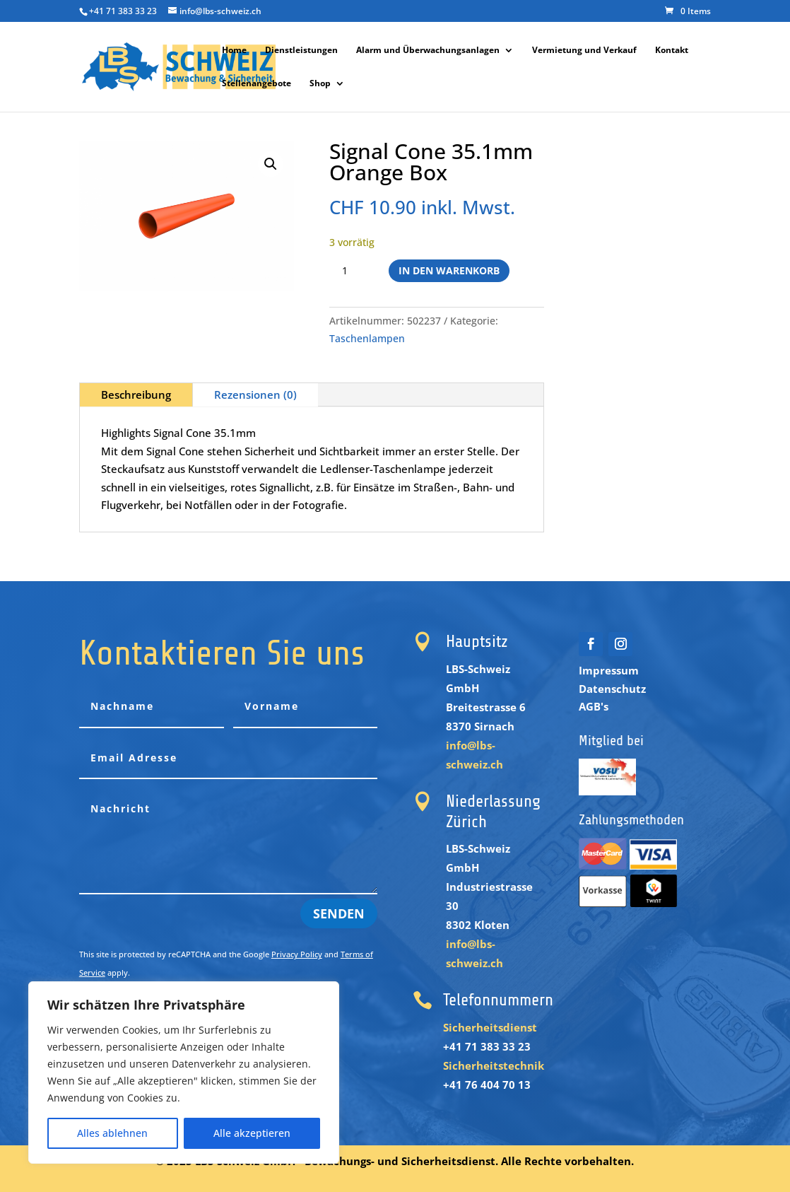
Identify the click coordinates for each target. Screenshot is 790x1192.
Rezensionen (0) (255, 394)
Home (234, 50)
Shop (320, 83)
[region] (183, 1072)
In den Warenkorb (449, 270)
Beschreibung (136, 394)
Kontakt (671, 50)
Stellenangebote (256, 83)
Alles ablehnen (112, 1133)
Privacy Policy (296, 954)
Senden (339, 913)
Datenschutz (612, 689)
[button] (270, 164)
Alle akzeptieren (251, 1133)
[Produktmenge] (350, 271)
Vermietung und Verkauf (584, 50)
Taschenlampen (367, 338)
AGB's (593, 706)
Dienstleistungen (301, 50)
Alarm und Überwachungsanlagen (428, 50)
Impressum (609, 670)
